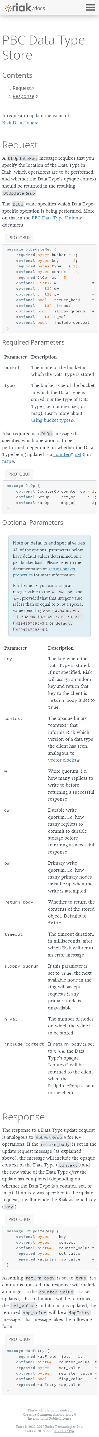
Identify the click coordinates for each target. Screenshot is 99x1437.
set (78, 454)
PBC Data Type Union (55, 217)
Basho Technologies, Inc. (64, 1427)
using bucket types (51, 420)
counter (61, 454)
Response (23, 96)
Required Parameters (33, 342)
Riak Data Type (18, 122)
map (6, 461)
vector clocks (62, 760)
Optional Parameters (32, 522)
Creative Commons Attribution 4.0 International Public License (49, 1416)
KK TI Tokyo (64, 1431)
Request (22, 88)
